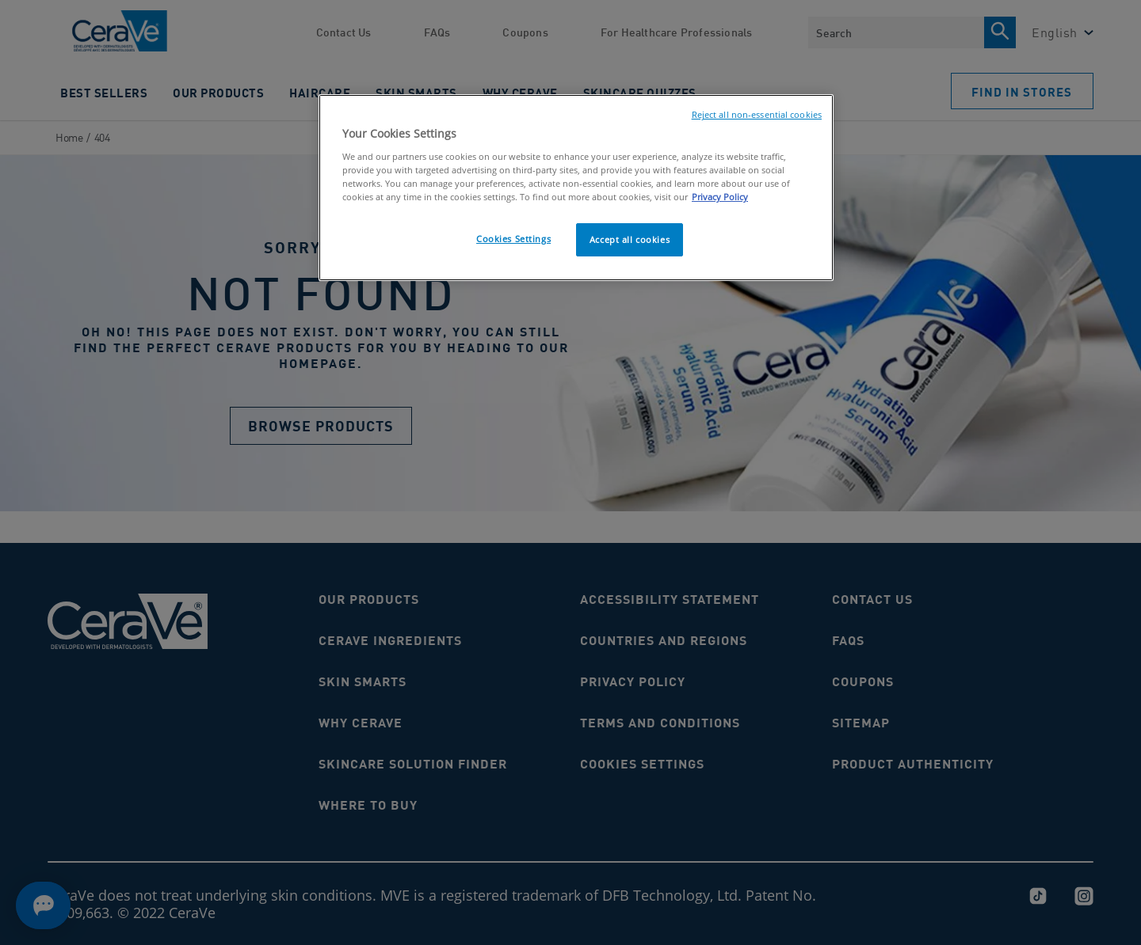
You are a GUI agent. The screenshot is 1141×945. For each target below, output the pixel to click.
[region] (576, 187)
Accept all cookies (630, 239)
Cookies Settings (513, 239)
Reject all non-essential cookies (757, 114)
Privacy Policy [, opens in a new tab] (720, 197)
